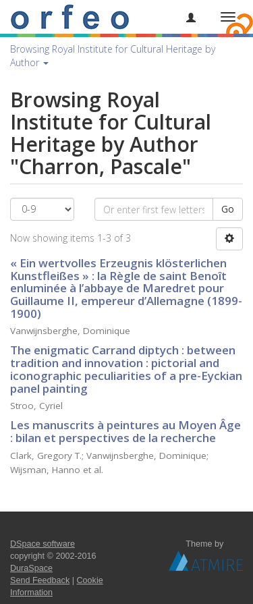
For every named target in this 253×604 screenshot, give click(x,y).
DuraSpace (31, 568)
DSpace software (42, 544)
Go (227, 208)
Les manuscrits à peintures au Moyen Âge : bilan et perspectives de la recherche (125, 431)
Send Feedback (39, 580)
